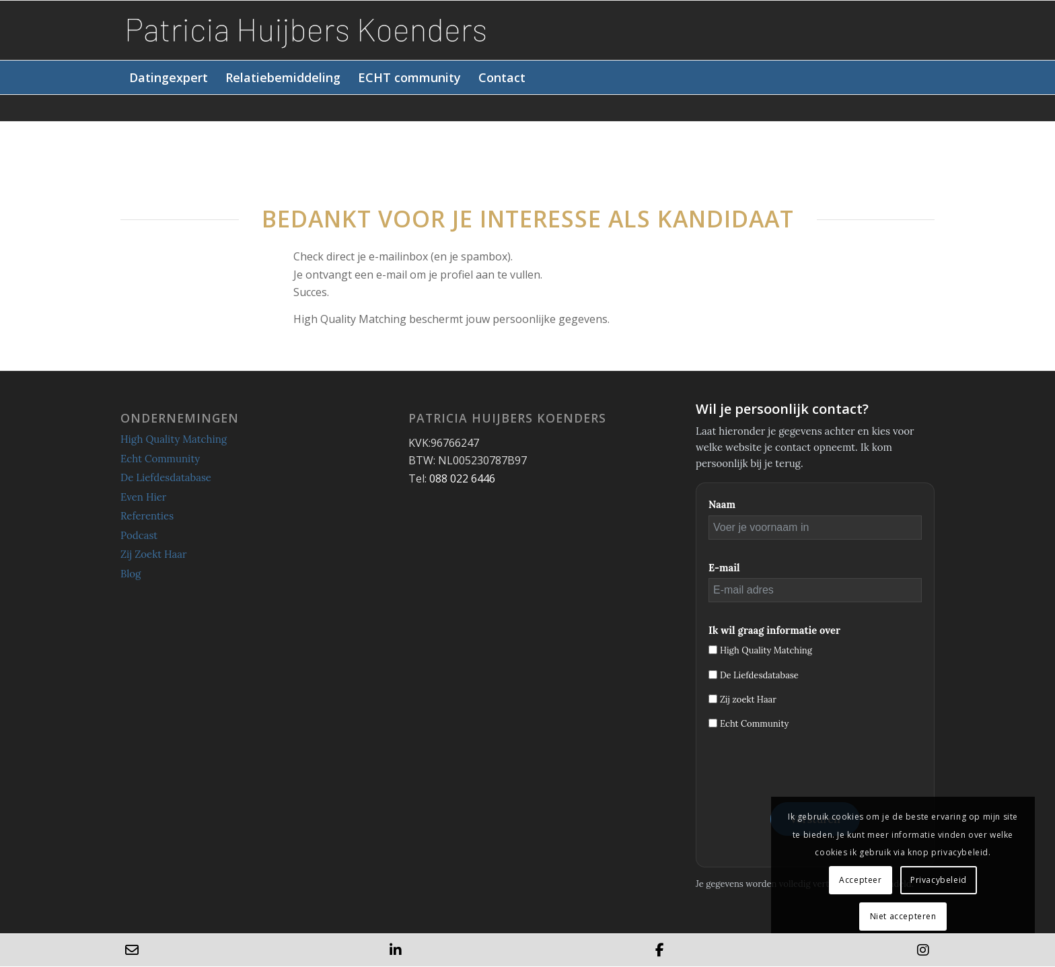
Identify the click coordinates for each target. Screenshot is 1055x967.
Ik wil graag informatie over (774, 630)
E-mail (724, 567)
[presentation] (810, 770)
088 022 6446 (462, 478)
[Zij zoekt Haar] (712, 698)
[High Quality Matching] (712, 649)
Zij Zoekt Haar (153, 554)
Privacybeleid (938, 880)
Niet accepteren (903, 916)
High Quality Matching (173, 439)
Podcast (138, 535)
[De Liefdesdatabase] (712, 674)
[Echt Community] (712, 723)
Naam (721, 504)
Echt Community (160, 458)
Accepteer (860, 880)
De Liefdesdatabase (165, 477)
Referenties (147, 515)
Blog (130, 573)
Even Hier (143, 497)
